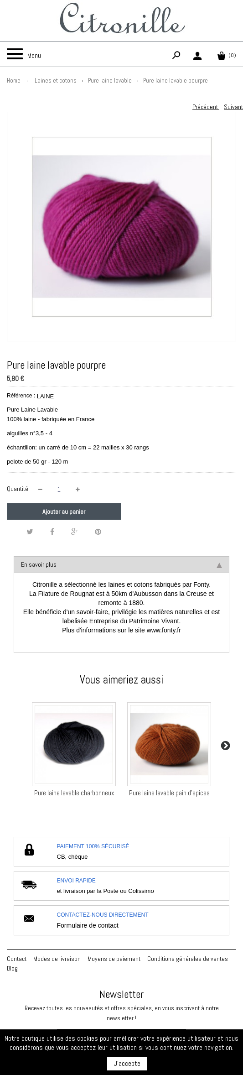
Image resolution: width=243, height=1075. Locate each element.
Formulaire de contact (88, 925)
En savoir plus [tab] (121, 564)
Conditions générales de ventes (187, 959)
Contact (16, 959)
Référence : (21, 395)
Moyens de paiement (114, 959)
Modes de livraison (57, 959)
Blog (12, 968)
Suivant (233, 107)
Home (14, 80)
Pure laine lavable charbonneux (74, 792)
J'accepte (127, 1063)
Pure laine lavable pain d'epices (169, 792)
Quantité (17, 489)
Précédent (205, 107)
